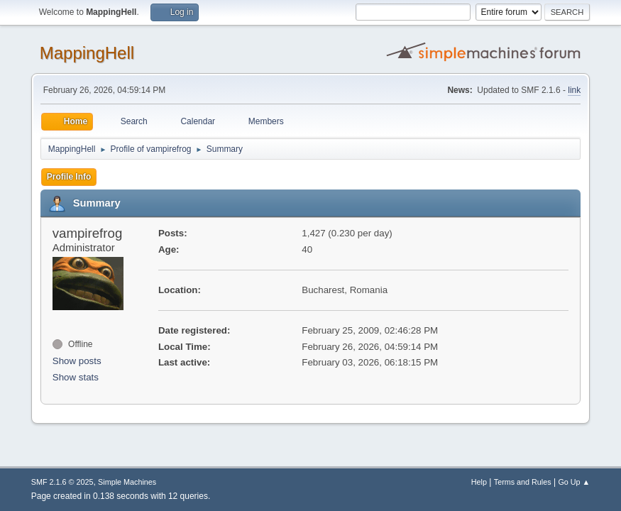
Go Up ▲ (574, 482)
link (574, 90)
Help (479, 482)
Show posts (77, 361)
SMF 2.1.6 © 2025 (62, 482)
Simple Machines (127, 482)
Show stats (76, 377)
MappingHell (87, 52)
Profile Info (69, 177)
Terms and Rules (522, 482)
